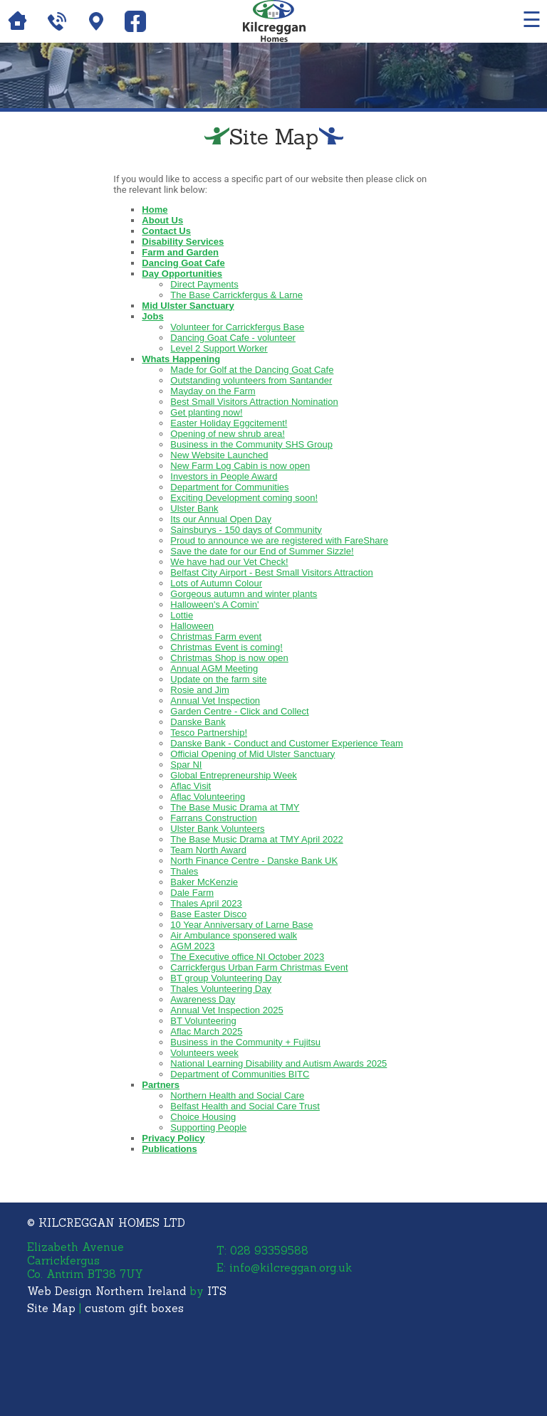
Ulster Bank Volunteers (217, 828)
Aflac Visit (190, 786)
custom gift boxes (134, 1308)
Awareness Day (202, 999)
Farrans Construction (213, 818)
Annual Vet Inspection (215, 700)
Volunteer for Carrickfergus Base (237, 327)
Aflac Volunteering (207, 796)
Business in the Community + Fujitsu (245, 1042)
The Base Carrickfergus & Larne (236, 295)
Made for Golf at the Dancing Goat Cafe (251, 369)
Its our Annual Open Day (220, 519)
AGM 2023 (192, 946)
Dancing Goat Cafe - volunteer (233, 337)
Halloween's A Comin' (214, 604)
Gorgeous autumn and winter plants (243, 593)
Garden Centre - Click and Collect (239, 711)
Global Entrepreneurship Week (233, 775)
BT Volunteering (203, 1020)
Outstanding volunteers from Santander (251, 380)
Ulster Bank (194, 508)
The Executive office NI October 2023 (247, 956)
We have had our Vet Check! (229, 561)
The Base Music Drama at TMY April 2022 (256, 839)
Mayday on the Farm (212, 391)
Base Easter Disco (208, 914)
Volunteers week (204, 1052)
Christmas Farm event (215, 636)
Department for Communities (229, 487)
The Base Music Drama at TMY (234, 807)
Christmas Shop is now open (229, 657)
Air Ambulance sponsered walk (233, 935)
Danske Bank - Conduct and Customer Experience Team (286, 743)
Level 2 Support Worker (218, 348)
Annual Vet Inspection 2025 (226, 1010)
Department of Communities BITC (239, 1074)
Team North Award (208, 850)
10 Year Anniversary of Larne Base (241, 924)
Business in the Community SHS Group (251, 444)
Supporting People (208, 1127)
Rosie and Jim (199, 690)
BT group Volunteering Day (225, 978)
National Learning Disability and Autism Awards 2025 (278, 1063)
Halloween (192, 625)
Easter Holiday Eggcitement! (228, 423)
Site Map (51, 1308)
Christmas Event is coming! (226, 647)
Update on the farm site (218, 679)
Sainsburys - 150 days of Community (245, 529)
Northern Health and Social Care (237, 1095)
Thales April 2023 (205, 903)
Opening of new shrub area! (227, 433)
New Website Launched (219, 455)
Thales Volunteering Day (220, 988)
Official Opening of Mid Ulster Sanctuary (252, 754)
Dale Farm (192, 892)
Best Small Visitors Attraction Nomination (254, 401)
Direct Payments (204, 284)
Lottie (181, 615)
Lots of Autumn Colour (216, 583)
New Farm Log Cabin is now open (240, 465)
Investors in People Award (223, 476)
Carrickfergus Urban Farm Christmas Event (259, 967)
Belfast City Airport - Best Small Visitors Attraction (271, 572)
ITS (216, 1291)
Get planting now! (206, 412)
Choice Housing (203, 1116)
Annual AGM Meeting (214, 668)
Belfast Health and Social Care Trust (245, 1106)
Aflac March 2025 (206, 1031)
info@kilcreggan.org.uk (290, 1267)
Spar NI (186, 764)
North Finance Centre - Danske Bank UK (254, 860)
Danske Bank (197, 722)
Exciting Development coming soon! (244, 497)
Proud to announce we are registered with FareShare (279, 540)
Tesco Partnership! (208, 732)
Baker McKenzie (204, 882)
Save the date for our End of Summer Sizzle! (261, 551)
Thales (184, 871)
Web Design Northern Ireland (106, 1291)
